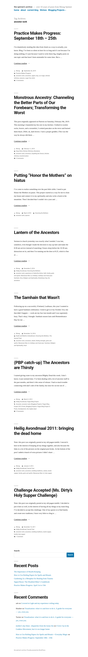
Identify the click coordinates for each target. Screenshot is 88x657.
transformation (24, 156)
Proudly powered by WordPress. (36, 650)
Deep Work (19, 151)
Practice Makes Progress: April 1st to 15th (30, 585)
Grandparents (22, 409)
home (16, 10)
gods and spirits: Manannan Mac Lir (33, 473)
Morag (18, 71)
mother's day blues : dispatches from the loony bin (35, 626)
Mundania (37, 151)
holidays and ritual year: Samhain (40, 343)
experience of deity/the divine (34, 273)
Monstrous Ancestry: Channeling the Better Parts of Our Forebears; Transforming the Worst (44, 105)
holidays (35, 275)
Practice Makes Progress (23, 73)
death (33, 340)
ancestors (28, 75)
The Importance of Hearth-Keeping (27, 572)
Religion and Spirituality (30, 278)
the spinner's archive (23, 7)
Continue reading (22, 63)
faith (45, 273)
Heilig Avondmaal (21, 271)
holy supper (48, 473)
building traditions (37, 471)
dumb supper (47, 532)
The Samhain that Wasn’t (36, 297)
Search (16, 551)
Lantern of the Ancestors (36, 232)
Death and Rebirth (21, 336)
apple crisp (35, 75)
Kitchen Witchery (28, 151)
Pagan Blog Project (33, 401)
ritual (25, 345)
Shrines (43, 10)
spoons (27, 215)
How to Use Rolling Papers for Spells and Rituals (32, 575)
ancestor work (20, 75)
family (49, 273)
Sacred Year (30, 468)
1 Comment (19, 536)
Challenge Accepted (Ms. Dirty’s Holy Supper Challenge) (43, 493)
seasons (22, 78)
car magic (42, 75)
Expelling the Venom (38, 153)
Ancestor (18, 404)
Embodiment (31, 336)
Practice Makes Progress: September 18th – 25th (37, 36)
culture (45, 471)
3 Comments (20, 158)
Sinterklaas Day (42, 278)
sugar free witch (30, 78)
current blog (32, 10)
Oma (21, 278)
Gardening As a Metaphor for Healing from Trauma (33, 578)
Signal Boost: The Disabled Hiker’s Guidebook (32, 582)
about (23, 10)
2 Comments (20, 80)
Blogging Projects (56, 10)
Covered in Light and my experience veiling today (40, 603)
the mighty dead (31, 409)
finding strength (40, 340)
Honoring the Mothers (41, 213)
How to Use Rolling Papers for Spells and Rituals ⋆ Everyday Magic (42, 634)
